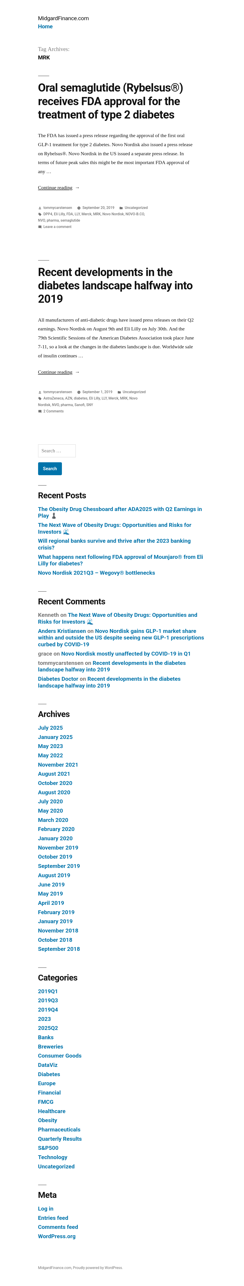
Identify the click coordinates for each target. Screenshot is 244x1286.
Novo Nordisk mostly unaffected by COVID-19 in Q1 (126, 653)
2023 (44, 1019)
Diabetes (49, 1074)
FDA (69, 214)
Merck (87, 214)
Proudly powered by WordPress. (98, 1268)
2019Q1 (48, 991)
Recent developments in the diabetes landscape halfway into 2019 (115, 286)
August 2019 (54, 875)
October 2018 (55, 940)
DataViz (48, 1065)
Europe (47, 1083)
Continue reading (59, 187)
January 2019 (55, 921)
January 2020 (55, 838)
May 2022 (50, 755)
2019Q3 (48, 1000)
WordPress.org (57, 1236)
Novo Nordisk (113, 214)
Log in (46, 1208)
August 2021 (54, 773)
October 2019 (55, 856)
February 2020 (56, 829)
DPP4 (47, 214)
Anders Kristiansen (62, 631)
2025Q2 (48, 1028)
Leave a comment (57, 227)
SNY (89, 405)
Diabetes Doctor (58, 679)
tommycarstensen (57, 208)
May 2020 (50, 810)
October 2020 (55, 783)
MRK (97, 214)
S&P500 (48, 1148)
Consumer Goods (60, 1055)
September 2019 (59, 866)
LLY (77, 214)
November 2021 (58, 764)
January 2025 (55, 737)
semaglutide (70, 220)
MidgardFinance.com (63, 18)
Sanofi (80, 405)
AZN (68, 398)
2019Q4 (48, 1009)
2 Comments (53, 411)
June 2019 (51, 884)
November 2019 (58, 847)
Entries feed (53, 1218)
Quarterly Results (60, 1139)
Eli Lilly (59, 214)
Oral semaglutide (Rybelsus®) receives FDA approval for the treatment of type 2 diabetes (110, 101)
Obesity (47, 1120)
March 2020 (53, 820)
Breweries (50, 1046)
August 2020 (54, 792)
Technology (52, 1157)
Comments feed (58, 1227)
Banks (46, 1037)
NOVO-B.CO (134, 214)
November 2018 (58, 930)
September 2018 (59, 949)
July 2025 (50, 727)
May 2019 (50, 893)
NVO (41, 220)
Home (45, 26)
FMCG (46, 1102)
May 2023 (50, 746)
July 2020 (50, 801)
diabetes (81, 398)
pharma (53, 220)
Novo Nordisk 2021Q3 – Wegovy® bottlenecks (96, 572)
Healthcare (52, 1111)
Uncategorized (136, 208)
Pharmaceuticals (59, 1129)
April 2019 (51, 903)
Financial (49, 1092)
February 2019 (56, 912)
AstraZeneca (53, 398)
